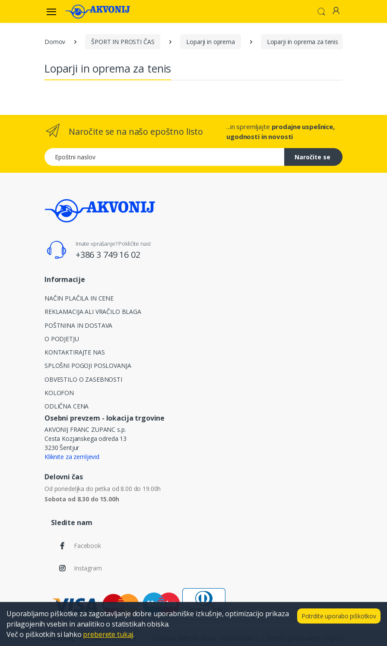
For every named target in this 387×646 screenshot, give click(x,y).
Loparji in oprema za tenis (302, 42)
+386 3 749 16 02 (108, 254)
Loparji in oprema (210, 42)
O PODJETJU (61, 339)
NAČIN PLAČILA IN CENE (79, 298)
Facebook (87, 546)
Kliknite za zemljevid (71, 457)
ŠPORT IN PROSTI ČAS (122, 42)
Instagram (88, 568)
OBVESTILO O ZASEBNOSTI (83, 379)
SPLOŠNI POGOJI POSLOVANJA (87, 365)
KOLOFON (59, 393)
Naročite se (312, 157)
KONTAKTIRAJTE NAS (74, 352)
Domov (54, 42)
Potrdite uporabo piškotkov (338, 616)
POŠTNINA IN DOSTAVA (78, 325)
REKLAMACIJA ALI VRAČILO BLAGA (92, 311)
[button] (321, 10)
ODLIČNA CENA (66, 406)
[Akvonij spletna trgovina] (97, 11)
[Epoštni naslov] (164, 157)
